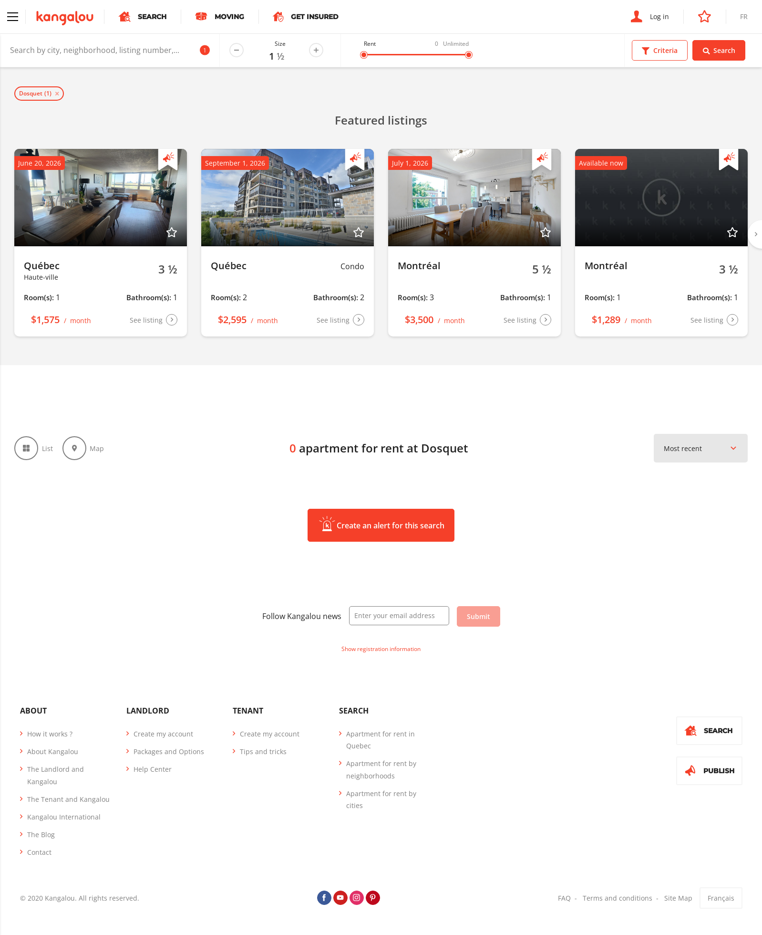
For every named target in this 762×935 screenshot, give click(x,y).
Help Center (153, 769)
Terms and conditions (617, 898)
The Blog (41, 834)
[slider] (364, 55)
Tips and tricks (263, 751)
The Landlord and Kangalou (55, 775)
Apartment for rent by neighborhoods (381, 769)
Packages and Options (169, 751)
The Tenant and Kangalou (68, 799)
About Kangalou (52, 751)
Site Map (678, 898)
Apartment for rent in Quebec (380, 739)
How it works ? (49, 733)
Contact (39, 852)
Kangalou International (64, 816)
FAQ (564, 898)
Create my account (163, 733)
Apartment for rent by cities (381, 799)
